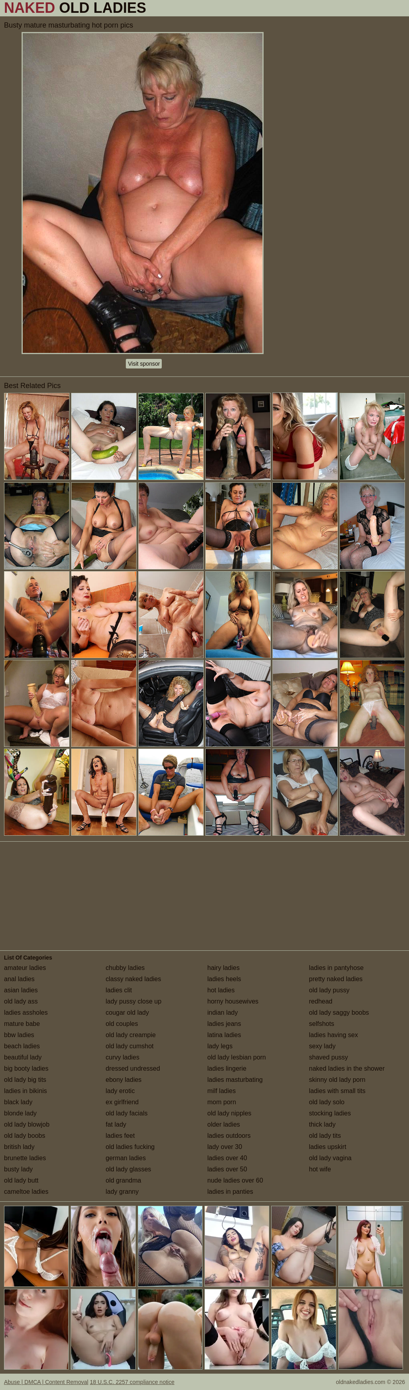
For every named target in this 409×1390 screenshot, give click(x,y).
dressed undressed (133, 1068)
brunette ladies (25, 1158)
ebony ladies (124, 1079)
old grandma (123, 1180)
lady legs (219, 1046)
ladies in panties (230, 1191)
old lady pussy (329, 990)
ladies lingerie (226, 1068)
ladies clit (119, 990)
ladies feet (120, 1135)
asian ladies (21, 990)
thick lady (322, 1124)
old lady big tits (25, 1079)
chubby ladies (125, 967)
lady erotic (120, 1090)
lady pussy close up (134, 1001)
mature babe (22, 1023)
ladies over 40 (227, 1158)
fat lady (116, 1124)
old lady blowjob (27, 1124)
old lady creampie (131, 1035)
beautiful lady (23, 1057)
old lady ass (21, 1001)
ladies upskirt (327, 1146)
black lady (18, 1102)
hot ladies (221, 990)
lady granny (122, 1191)
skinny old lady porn (337, 1079)
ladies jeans (224, 1023)
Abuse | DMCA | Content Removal (46, 1382)
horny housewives (232, 1001)
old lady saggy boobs (339, 1012)
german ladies (126, 1158)
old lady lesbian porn (236, 1057)
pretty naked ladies (336, 979)
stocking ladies (330, 1113)
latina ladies (224, 1035)
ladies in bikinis (25, 1090)
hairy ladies (223, 967)
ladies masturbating (235, 1079)
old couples (122, 1023)
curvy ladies (122, 1057)
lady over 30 (224, 1146)
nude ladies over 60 (235, 1180)
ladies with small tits (337, 1090)
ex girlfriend (122, 1102)
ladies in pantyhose (336, 967)
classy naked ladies (133, 979)
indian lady (222, 1012)
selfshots (321, 1023)
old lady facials (127, 1113)
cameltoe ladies (26, 1191)
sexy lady (322, 1046)
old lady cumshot (130, 1046)
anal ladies (19, 979)
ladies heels (224, 979)
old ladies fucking (130, 1146)
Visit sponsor (144, 363)
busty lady (18, 1169)
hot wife (320, 1169)
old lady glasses (128, 1169)
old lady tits (325, 1135)
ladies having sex (333, 1035)
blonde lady (20, 1113)
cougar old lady (127, 1012)
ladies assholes (26, 1012)
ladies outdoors (229, 1135)
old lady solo (327, 1102)
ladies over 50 (227, 1169)
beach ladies (22, 1046)
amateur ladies (25, 967)
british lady (19, 1146)
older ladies (223, 1124)
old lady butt (21, 1180)
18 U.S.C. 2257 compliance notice (132, 1382)
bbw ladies (19, 1035)
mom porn (221, 1102)
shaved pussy (328, 1057)
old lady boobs (24, 1135)
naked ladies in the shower (347, 1068)
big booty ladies (26, 1068)
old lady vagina (330, 1158)
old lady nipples (229, 1113)
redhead (321, 1001)
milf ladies (221, 1090)
